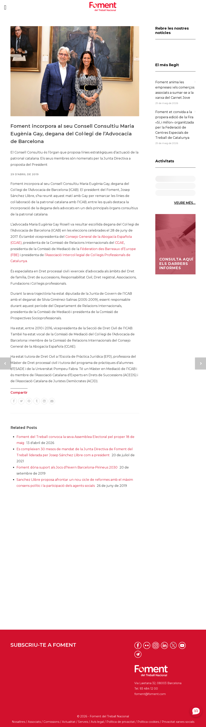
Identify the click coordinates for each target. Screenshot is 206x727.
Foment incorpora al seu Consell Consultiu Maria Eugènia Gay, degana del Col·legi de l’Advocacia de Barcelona (72, 133)
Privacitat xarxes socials (178, 722)
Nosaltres (18, 722)
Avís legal (97, 722)
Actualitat (68, 722)
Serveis (83, 722)
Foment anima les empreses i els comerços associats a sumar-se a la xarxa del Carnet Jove (174, 90)
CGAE (119, 243)
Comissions (51, 722)
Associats (34, 722)
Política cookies (148, 722)
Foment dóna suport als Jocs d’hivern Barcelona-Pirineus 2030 (66, 467)
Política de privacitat (120, 722)
